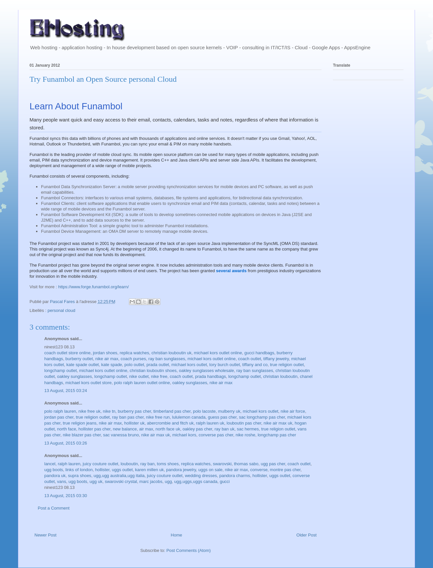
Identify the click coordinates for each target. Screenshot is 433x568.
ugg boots (53, 469)
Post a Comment (54, 508)
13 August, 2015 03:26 (65, 443)
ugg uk (96, 481)
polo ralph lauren (60, 411)
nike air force (293, 411)
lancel (49, 463)
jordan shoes (105, 352)
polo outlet (134, 364)
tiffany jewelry (276, 358)
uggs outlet (122, 469)
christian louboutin (280, 376)
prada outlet (158, 364)
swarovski (222, 463)
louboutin (129, 463)
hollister (102, 469)
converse (259, 469)
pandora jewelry (181, 469)
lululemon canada (189, 417)
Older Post (307, 535)
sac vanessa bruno (121, 434)
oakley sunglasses (74, 376)
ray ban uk (225, 428)
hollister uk (134, 423)
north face (66, 428)
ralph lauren (69, 463)
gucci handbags (259, 352)
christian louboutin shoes (153, 370)
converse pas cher (215, 434)
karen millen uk (149, 469)
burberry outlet (79, 358)
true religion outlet (287, 364)
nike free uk (89, 411)
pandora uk (55, 475)
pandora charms (234, 475)
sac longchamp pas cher (262, 417)
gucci (225, 481)
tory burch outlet (224, 364)
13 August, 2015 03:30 (65, 495)
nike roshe (245, 434)
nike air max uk (278, 423)
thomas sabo (246, 463)
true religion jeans (79, 423)
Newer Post (45, 535)
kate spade (111, 364)
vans (61, 481)
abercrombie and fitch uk (170, 423)
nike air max (106, 358)
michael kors (184, 434)
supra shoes (79, 475)
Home (176, 535)
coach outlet (249, 358)
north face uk (167, 428)
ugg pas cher (273, 463)
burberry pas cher (134, 411)
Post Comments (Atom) (188, 550)
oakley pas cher (197, 428)
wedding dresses (201, 475)
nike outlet (139, 376)
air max (146, 428)
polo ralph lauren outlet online (142, 382)
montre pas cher (285, 469)
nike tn (109, 411)
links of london (79, 469)
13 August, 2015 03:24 (65, 390)
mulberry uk (229, 411)
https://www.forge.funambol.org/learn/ (93, 286)
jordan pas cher (58, 417)
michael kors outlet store (88, 382)
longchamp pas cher (277, 434)
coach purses (133, 358)
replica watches (134, 352)
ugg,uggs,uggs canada (195, 481)
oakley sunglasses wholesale (206, 370)
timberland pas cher (171, 411)
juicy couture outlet (100, 463)
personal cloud (61, 310)
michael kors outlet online (218, 352)
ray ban (147, 463)
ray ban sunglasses (166, 358)
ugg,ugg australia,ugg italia (118, 475)
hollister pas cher (94, 428)
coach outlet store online (67, 352)
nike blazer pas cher (82, 434)
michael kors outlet (189, 364)
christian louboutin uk (172, 352)
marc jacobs (150, 481)
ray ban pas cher (128, 417)
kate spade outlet (82, 364)
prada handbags (210, 376)
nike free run (158, 417)
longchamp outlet (60, 370)
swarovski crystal (121, 481)
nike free (159, 376)
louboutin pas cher (244, 423)
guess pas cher (222, 417)
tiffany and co (255, 364)
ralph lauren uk (210, 423)
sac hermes (248, 428)
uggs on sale (210, 469)
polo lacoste (204, 411)
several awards (231, 270)
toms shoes (167, 463)
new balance (125, 428)
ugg (168, 481)
